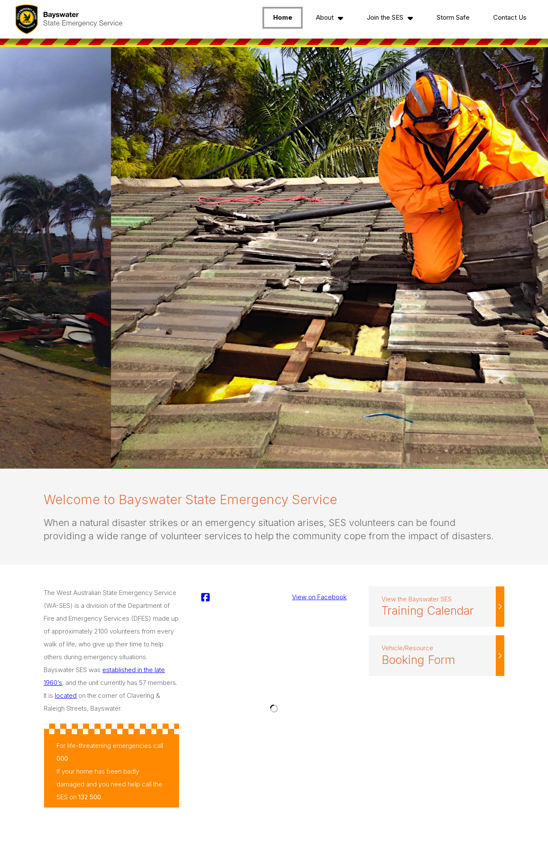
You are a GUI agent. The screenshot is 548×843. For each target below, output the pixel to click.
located (66, 695)
